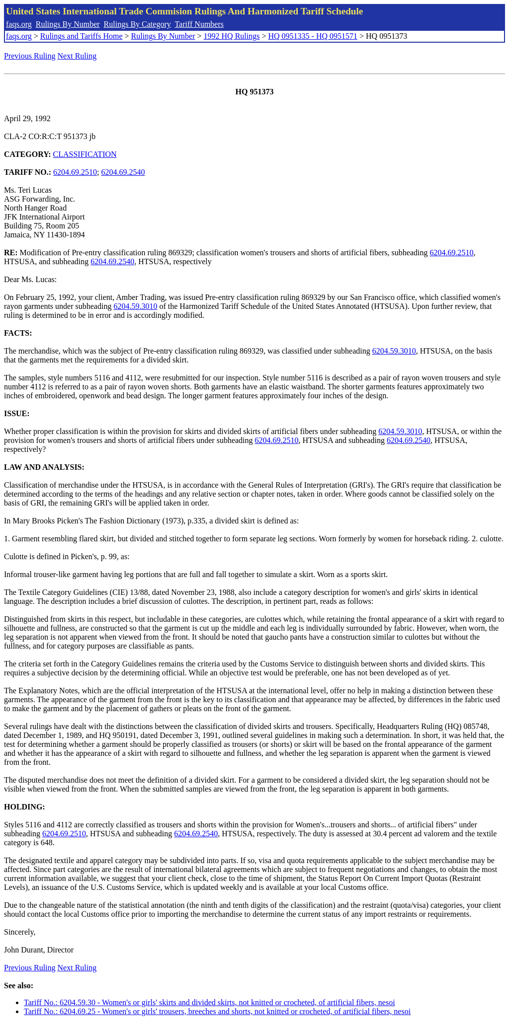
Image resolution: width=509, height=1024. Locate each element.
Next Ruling (77, 56)
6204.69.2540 (123, 172)
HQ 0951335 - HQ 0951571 (312, 36)
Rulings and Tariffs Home (81, 36)
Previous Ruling (30, 56)
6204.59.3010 (135, 306)
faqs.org (19, 24)
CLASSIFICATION (85, 154)
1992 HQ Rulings (232, 36)
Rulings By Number (68, 24)
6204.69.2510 (75, 172)
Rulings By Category (137, 24)
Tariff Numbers (199, 24)
